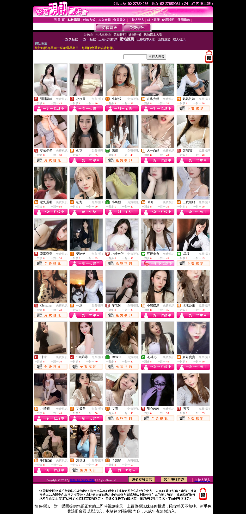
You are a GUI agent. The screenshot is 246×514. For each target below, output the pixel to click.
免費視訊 (62, 99)
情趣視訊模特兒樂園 (82, 480)
